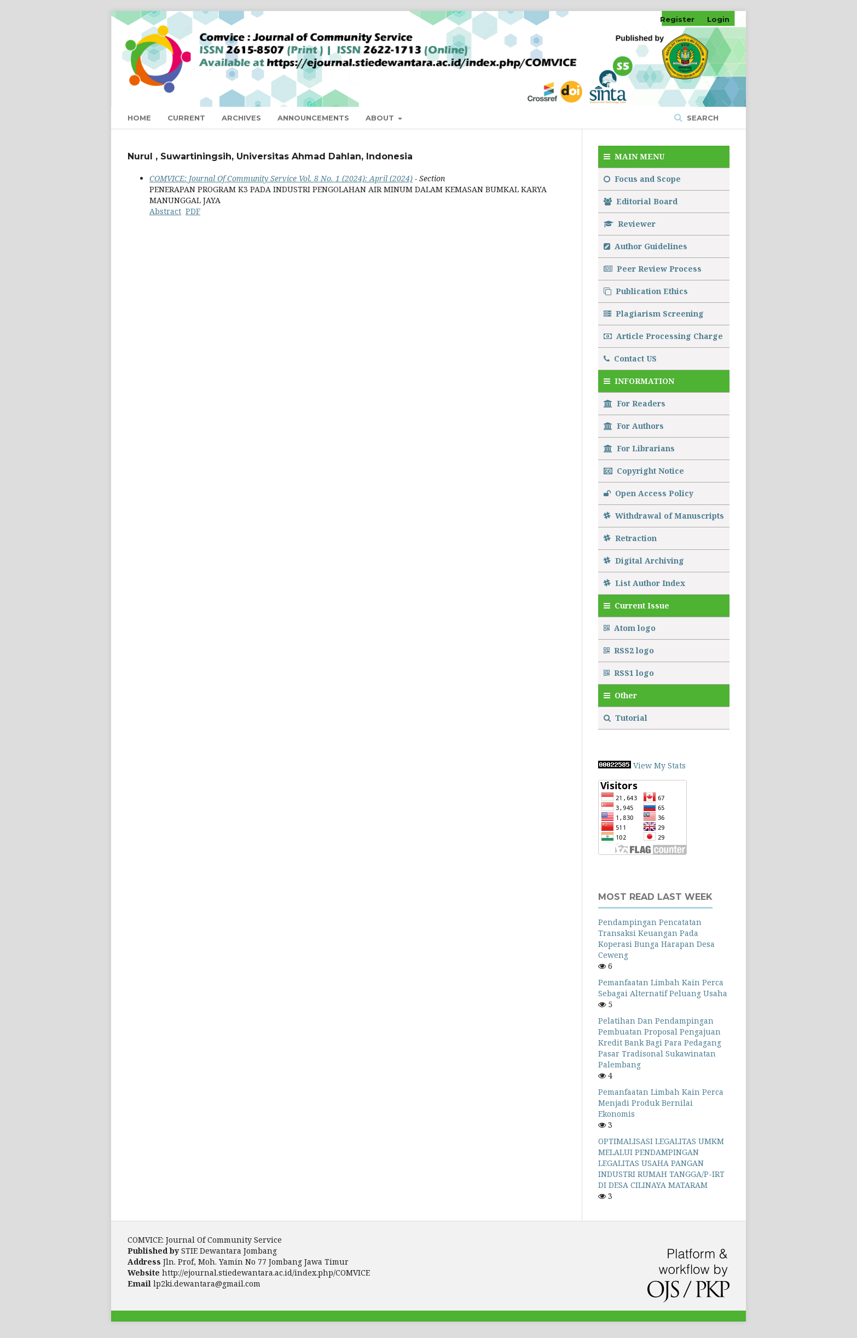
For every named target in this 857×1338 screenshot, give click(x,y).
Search (702, 117)
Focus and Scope (642, 179)
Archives (241, 117)
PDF (193, 211)
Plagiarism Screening (654, 313)
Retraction (630, 538)
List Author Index (644, 583)
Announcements (313, 117)
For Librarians (639, 448)
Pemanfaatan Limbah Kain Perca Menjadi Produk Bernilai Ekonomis (660, 1103)
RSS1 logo (630, 673)
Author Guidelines (645, 246)
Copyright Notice (644, 471)
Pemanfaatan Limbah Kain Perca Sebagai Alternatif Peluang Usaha (662, 987)
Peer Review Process (653, 268)
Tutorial (627, 718)
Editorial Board (641, 201)
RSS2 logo (630, 650)
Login (718, 19)
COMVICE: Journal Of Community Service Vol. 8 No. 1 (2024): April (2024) (281, 178)
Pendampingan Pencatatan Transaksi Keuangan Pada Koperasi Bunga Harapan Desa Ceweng (656, 938)
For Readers (634, 403)
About (381, 117)
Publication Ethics (646, 291)
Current (186, 117)
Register (677, 19)
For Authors (634, 426)
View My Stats (659, 765)
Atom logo (631, 628)
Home (139, 117)
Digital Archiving (644, 560)
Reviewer (630, 224)
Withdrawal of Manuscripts (664, 515)
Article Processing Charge (663, 336)
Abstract (165, 211)
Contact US (630, 358)
